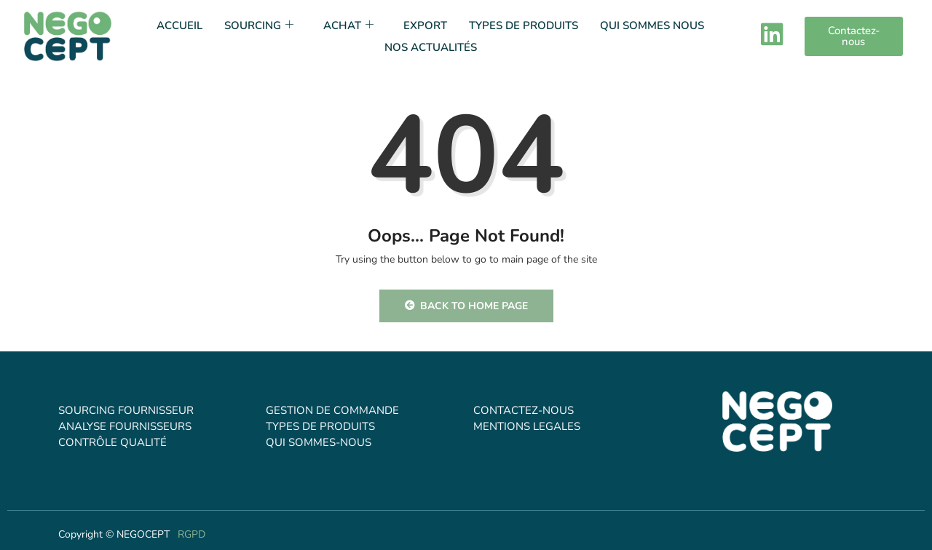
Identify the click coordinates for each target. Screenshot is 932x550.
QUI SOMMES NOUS (652, 25)
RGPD (191, 534)
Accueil (179, 25)
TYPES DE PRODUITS (523, 25)
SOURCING (260, 25)
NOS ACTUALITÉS (430, 47)
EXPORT (425, 25)
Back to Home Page (466, 306)
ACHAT (350, 25)
